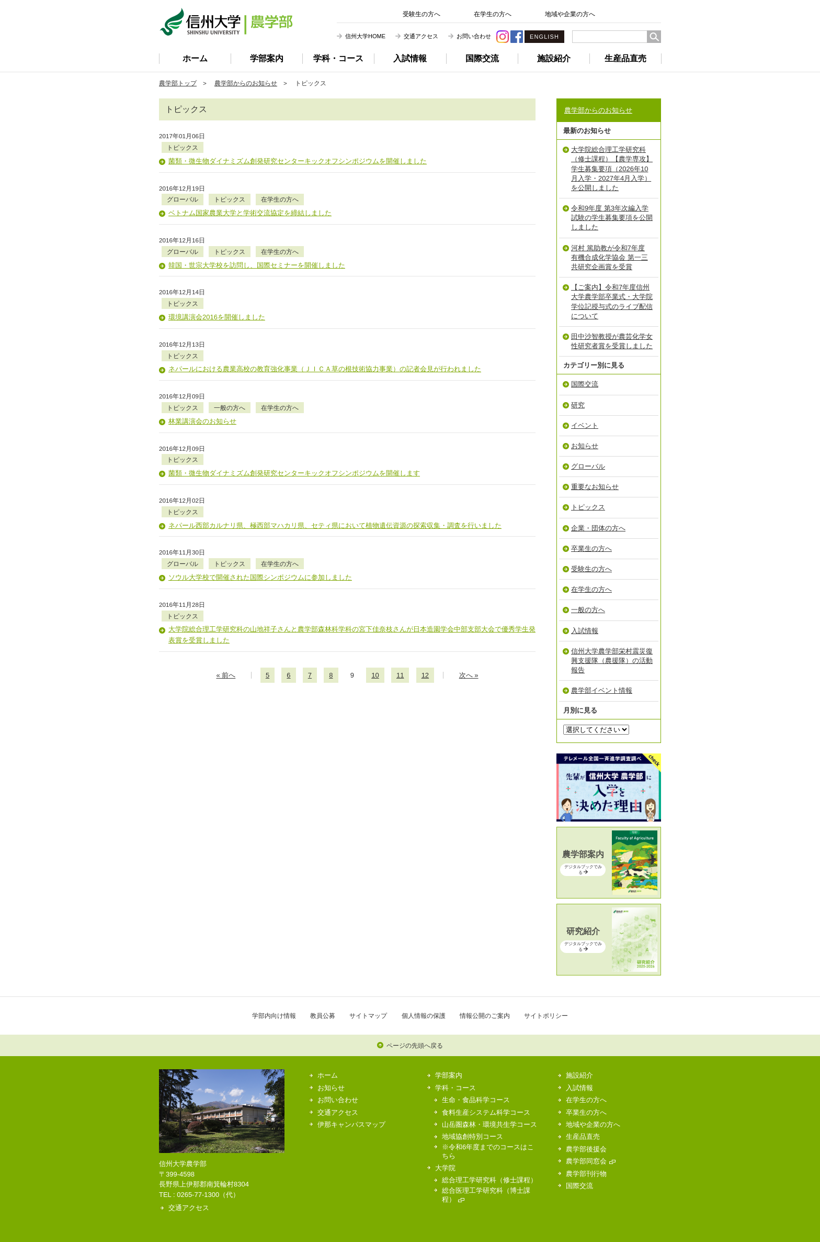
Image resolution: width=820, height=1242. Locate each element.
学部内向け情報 (274, 1015)
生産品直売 (625, 58)
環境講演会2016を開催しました (216, 274)
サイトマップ (368, 1015)
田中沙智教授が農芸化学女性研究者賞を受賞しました (612, 341)
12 (425, 566)
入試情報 (410, 58)
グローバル (237, 177)
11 (400, 566)
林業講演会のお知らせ (202, 356)
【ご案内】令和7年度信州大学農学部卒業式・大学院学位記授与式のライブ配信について (612, 301)
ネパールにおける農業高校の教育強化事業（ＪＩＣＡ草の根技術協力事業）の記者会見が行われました (324, 314)
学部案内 (266, 58)
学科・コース (338, 58)
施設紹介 (554, 58)
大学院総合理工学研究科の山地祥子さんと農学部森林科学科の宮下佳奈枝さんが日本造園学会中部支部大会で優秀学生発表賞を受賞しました (352, 525)
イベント (584, 425)
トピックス (237, 136)
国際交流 (482, 58)
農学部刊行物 (586, 1174)
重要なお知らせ (595, 487)
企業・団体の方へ (598, 528)
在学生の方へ (492, 14)
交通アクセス (421, 36)
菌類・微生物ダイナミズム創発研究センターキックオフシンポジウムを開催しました (297, 150)
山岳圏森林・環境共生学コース (489, 1124)
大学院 (445, 1168)
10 (375, 566)
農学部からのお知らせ (245, 83)
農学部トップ (178, 83)
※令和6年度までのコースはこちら (488, 1151)
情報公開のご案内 (485, 1015)
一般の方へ (284, 342)
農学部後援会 (586, 1149)
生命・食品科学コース (476, 1100)
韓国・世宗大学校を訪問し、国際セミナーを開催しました (256, 232)
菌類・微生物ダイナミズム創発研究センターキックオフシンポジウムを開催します (294, 397)
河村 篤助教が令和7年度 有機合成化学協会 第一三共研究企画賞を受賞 (609, 257)
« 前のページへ (209, 566)
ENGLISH (544, 37)
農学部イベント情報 (601, 690)
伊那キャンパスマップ (351, 1124)
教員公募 (322, 1015)
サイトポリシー (546, 1015)
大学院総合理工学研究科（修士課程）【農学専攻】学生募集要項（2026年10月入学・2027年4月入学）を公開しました (612, 169)
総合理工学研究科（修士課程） (489, 1180)
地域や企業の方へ (570, 14)
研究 (578, 405)
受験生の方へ (421, 14)
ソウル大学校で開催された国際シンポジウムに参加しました (260, 479)
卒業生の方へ (591, 548)
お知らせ (584, 446)
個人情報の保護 (424, 1015)
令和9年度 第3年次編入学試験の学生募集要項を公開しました (612, 217)
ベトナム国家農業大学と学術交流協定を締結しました (250, 191)
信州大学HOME (365, 36)
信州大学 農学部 (226, 22)
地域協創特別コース (472, 1136)
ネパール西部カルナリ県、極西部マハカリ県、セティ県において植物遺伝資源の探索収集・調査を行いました (335, 438)
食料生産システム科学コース (486, 1112)
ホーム (195, 58)
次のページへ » (484, 566)
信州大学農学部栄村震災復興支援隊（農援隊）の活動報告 (612, 660)
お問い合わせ (474, 36)
